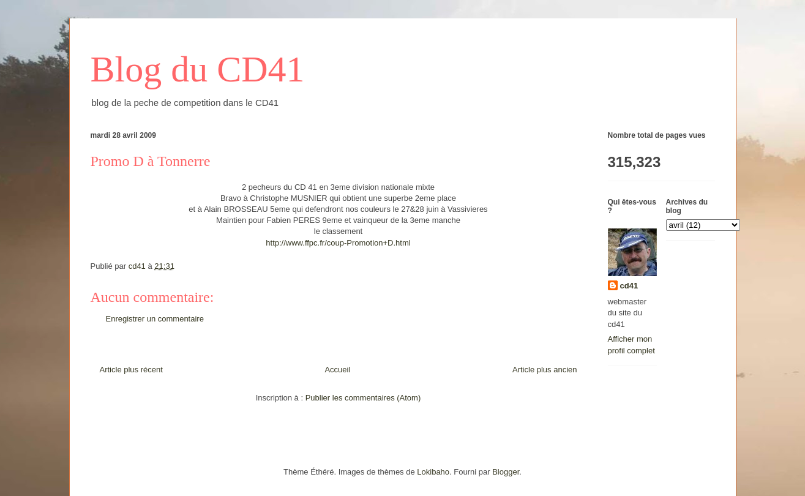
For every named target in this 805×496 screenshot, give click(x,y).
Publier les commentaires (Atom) (363, 397)
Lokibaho (433, 471)
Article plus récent (131, 369)
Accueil (337, 369)
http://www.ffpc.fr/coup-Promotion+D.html (338, 242)
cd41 (629, 285)
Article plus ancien (544, 369)
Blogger (505, 471)
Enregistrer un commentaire (155, 318)
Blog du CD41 (198, 69)
